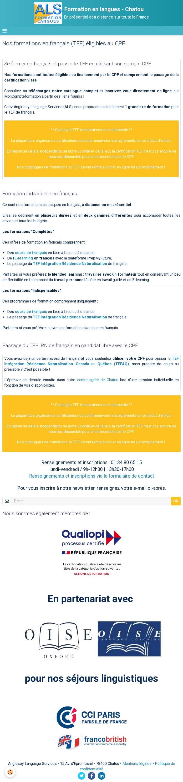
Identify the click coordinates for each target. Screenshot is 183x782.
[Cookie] (10, 772)
